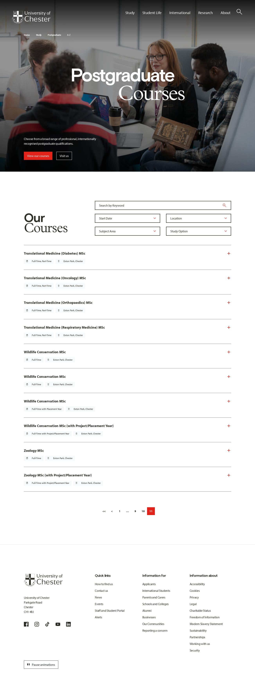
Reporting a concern (155, 630)
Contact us (101, 591)
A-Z (68, 34)
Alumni (147, 610)
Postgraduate (54, 34)
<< (104, 511)
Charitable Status (200, 610)
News (98, 597)
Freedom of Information (205, 617)
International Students (156, 591)
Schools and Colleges (155, 604)
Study (38, 34)
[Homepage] (31, 17)
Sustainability (198, 630)
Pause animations (40, 664)
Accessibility (197, 584)
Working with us (200, 644)
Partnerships (197, 637)
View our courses (38, 156)
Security (195, 650)
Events (99, 604)
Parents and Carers (153, 597)
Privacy (194, 597)
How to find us (104, 584)
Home (27, 34)
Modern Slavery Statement (206, 624)
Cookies (195, 591)
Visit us (64, 156)
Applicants (149, 584)
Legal (193, 604)
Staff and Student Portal (109, 610)
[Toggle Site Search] (239, 12)
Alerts (98, 617)
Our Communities (153, 624)
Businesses (149, 617)
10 (143, 511)
